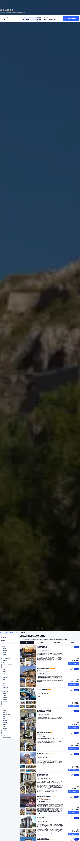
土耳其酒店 (10, 632)
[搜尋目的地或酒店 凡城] (11, 18)
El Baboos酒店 (42, 689)
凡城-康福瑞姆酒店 (43, 839)
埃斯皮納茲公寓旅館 (43, 732)
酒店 (6, 632)
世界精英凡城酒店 (42, 753)
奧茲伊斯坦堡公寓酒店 (44, 711)
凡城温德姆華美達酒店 (44, 796)
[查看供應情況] (71, 18)
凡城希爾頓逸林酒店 (43, 668)
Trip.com (2, 632)
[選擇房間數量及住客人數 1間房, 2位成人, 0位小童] (52, 18)
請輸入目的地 (5, 17)
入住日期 (24, 17)
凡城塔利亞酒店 (42, 647)
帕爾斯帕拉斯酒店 (42, 775)
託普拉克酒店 (41, 818)
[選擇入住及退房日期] (27, 18)
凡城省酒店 (17, 632)
